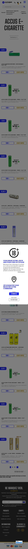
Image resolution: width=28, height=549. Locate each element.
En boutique (14, 300)
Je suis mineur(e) (21, 272)
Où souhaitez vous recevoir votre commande (11, 286)
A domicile (14, 294)
